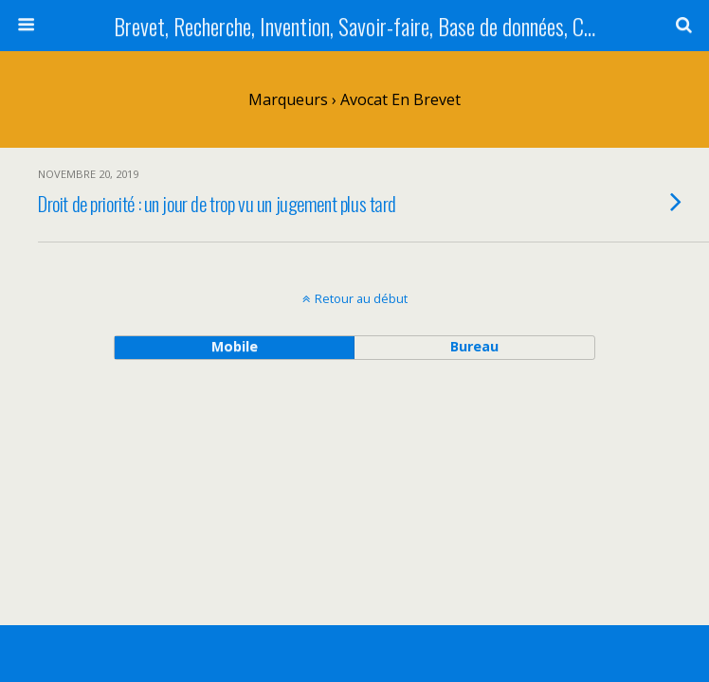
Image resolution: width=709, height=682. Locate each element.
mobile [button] (234, 346)
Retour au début (361, 298)
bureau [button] (474, 346)
